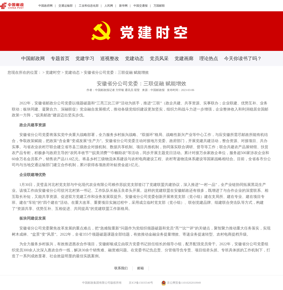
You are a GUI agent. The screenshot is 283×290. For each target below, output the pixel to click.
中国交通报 (140, 5)
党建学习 (84, 58)
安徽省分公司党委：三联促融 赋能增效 (116, 72)
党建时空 (53, 72)
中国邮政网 (33, 58)
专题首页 (60, 58)
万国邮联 (159, 5)
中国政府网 (45, 5)
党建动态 (134, 58)
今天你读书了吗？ (243, 58)
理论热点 (208, 58)
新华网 (123, 5)
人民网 (108, 5)
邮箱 (140, 268)
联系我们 (121, 268)
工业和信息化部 (89, 5)
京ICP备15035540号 (141, 282)
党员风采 (159, 58)
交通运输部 (65, 5)
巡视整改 (109, 58)
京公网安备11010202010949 (181, 282)
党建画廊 (184, 58)
